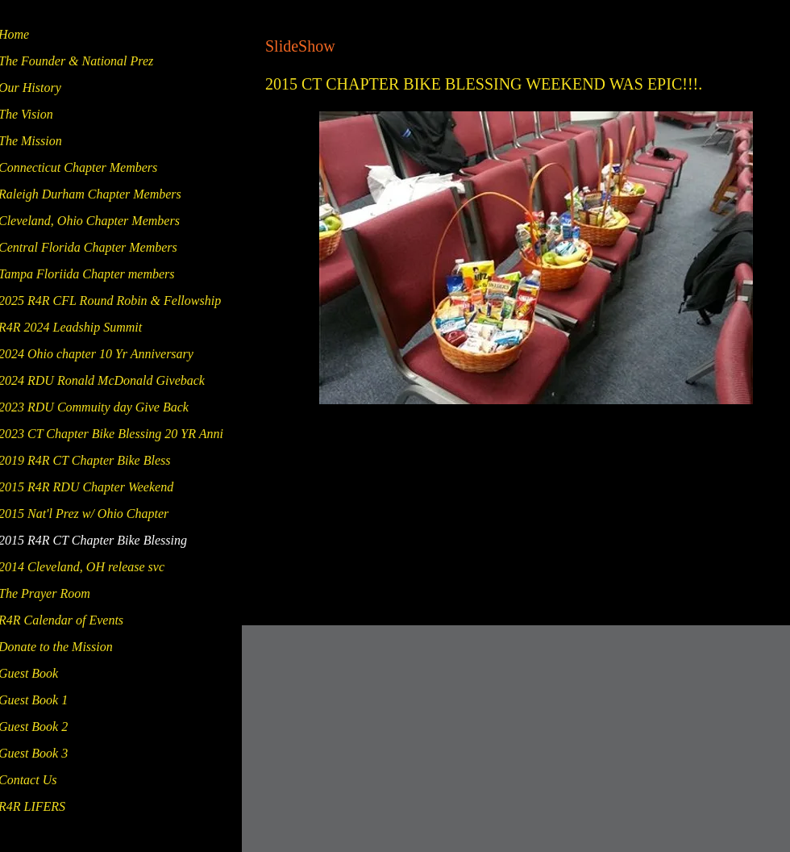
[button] (536, 257)
